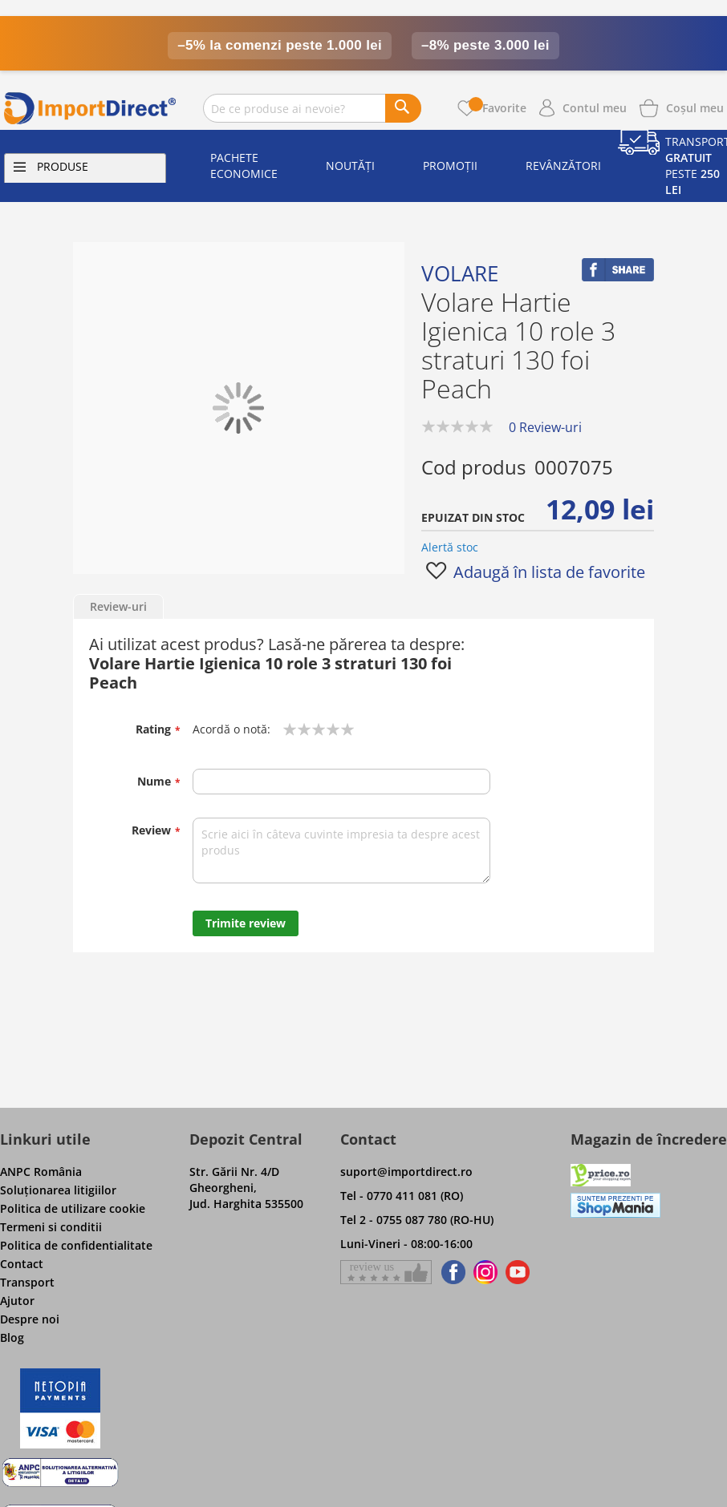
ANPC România (41, 1171)
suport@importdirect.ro (406, 1171)
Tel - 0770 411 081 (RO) (401, 1195)
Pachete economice (244, 165)
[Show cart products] (695, 107)
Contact (21, 1263)
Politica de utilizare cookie (72, 1208)
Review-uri (118, 606)
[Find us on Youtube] (518, 1272)
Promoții (450, 165)
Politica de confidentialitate (76, 1245)
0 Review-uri (545, 427)
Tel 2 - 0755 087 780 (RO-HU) (416, 1219)
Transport (27, 1282)
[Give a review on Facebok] (386, 1272)
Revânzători (563, 165)
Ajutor (17, 1300)
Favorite (497, 107)
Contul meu (595, 107)
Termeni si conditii (51, 1226)
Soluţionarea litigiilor (58, 1190)
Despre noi (29, 1319)
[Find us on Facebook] (450, 1272)
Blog (12, 1337)
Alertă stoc (449, 547)
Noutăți (350, 165)
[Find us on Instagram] (485, 1272)
